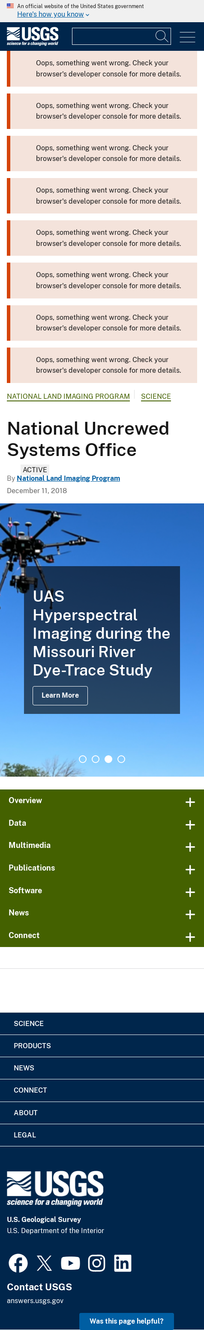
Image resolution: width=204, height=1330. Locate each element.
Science (156, 396)
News (19, 912)
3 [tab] (108, 759)
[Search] (162, 36)
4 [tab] (121, 759)
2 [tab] (95, 759)
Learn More (60, 695)
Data (17, 822)
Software (25, 890)
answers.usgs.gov (35, 1301)
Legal (25, 1135)
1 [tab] (83, 759)
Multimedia (30, 845)
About (26, 1113)
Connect (24, 935)
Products (32, 1046)
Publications (32, 867)
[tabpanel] (102, 640)
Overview (25, 800)
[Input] (121, 36)
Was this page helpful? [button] (127, 1321)
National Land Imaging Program (68, 396)
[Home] (32, 44)
